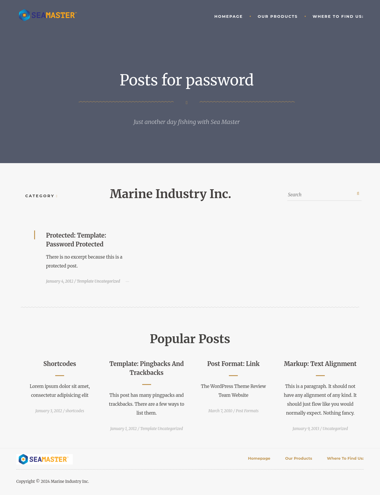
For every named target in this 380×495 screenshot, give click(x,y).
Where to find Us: (338, 16)
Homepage (228, 16)
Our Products (278, 16)
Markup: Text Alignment (320, 363)
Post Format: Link (233, 363)
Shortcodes (59, 363)
